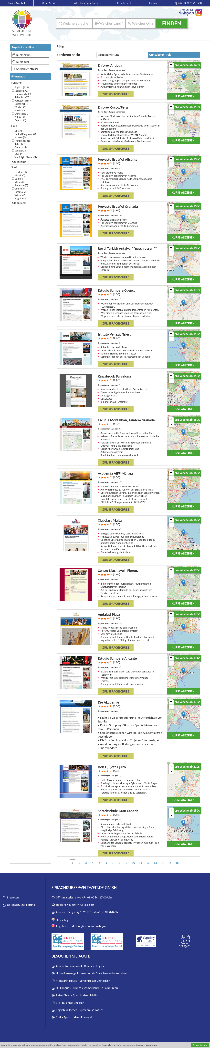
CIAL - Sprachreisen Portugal (72, 1017)
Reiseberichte (124, 3)
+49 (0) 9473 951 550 (80, 905)
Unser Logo (61, 920)
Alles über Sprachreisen (87, 3)
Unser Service (49, 3)
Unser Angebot (16, 3)
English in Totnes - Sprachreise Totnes (77, 1010)
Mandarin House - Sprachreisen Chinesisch (81, 981)
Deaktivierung (108, 1045)
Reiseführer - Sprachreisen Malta (75, 995)
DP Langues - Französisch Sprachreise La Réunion (85, 988)
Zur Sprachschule (115, 94)
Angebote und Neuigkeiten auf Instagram (80, 926)
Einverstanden (199, 1045)
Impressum (12, 898)
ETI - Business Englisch (68, 1003)
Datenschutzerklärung (146, 1045)
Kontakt (153, 3)
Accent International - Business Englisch (79, 966)
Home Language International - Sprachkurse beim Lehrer (90, 973)
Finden (171, 23)
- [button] (171, 70)
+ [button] (171, 65)
